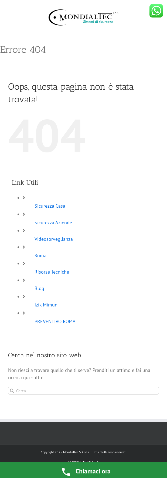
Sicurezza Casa (50, 206)
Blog (39, 288)
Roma (40, 255)
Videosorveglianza (54, 239)
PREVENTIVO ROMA (55, 321)
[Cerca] (12, 391)
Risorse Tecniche (52, 272)
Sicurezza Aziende (53, 222)
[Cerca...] (83, 391)
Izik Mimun (46, 305)
